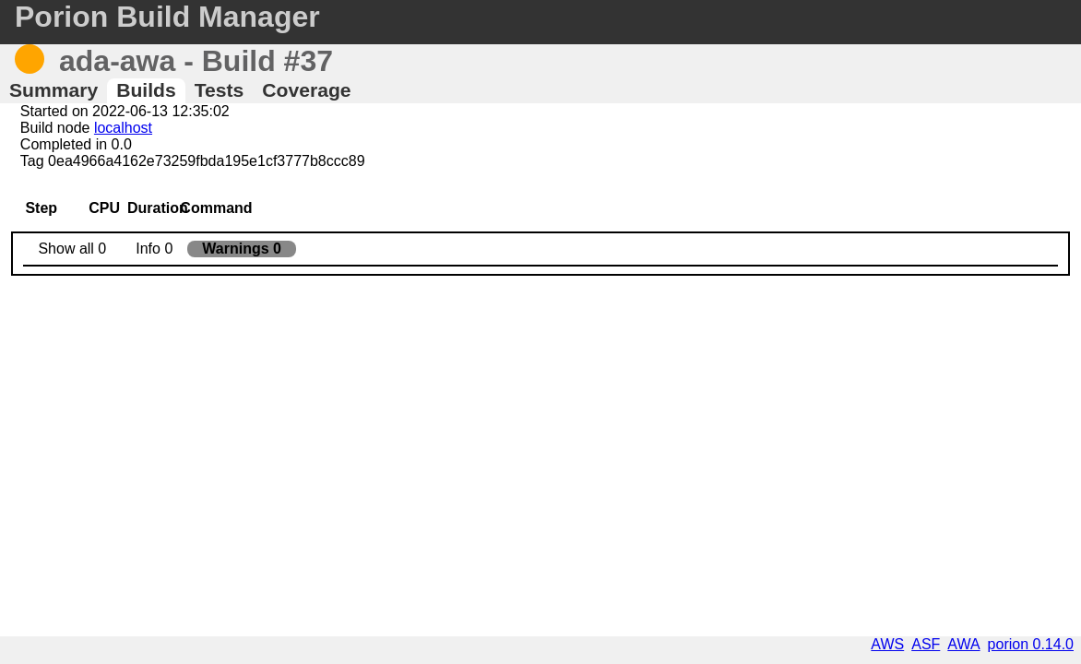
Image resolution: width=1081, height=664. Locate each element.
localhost (123, 128)
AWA (963, 644)
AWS (887, 644)
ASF (925, 644)
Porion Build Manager (167, 16)
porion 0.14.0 (1031, 644)
